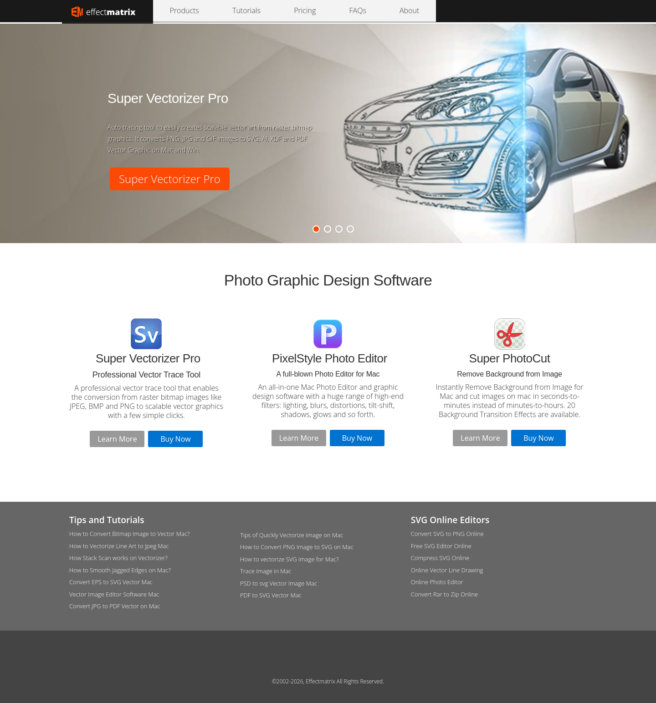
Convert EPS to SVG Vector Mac (111, 582)
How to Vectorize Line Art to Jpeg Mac (119, 546)
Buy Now (175, 439)
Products (179, 11)
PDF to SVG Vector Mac (271, 595)
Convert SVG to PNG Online (447, 534)
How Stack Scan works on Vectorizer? (118, 558)
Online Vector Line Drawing (447, 570)
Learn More (117, 439)
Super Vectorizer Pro (169, 178)
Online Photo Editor (437, 582)
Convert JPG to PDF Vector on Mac (114, 606)
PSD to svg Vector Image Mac (278, 583)
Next (595, 127)
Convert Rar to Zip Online (444, 594)
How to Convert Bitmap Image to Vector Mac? (129, 534)
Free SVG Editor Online (441, 546)
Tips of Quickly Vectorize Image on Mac (291, 535)
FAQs (280, 11)
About (307, 11)
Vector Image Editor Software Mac (114, 594)
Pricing (251, 11)
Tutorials (217, 11)
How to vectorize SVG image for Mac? (289, 559)
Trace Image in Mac (266, 571)
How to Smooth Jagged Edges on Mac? (120, 570)
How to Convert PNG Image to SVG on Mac (297, 547)
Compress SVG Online (440, 558)
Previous (60, 127)
